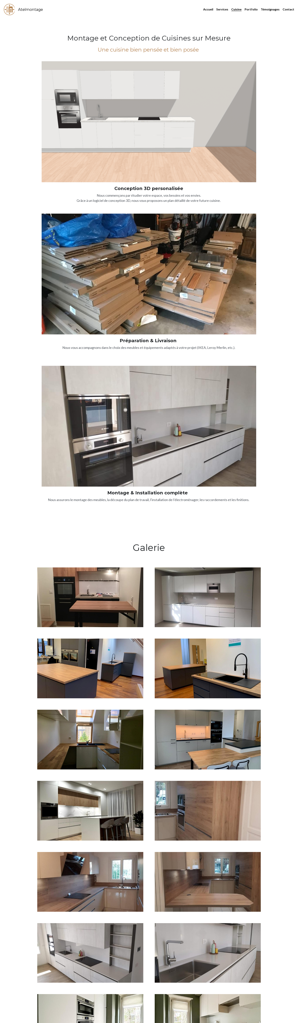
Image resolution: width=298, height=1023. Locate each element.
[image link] (9, 9)
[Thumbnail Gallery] (90, 234)
